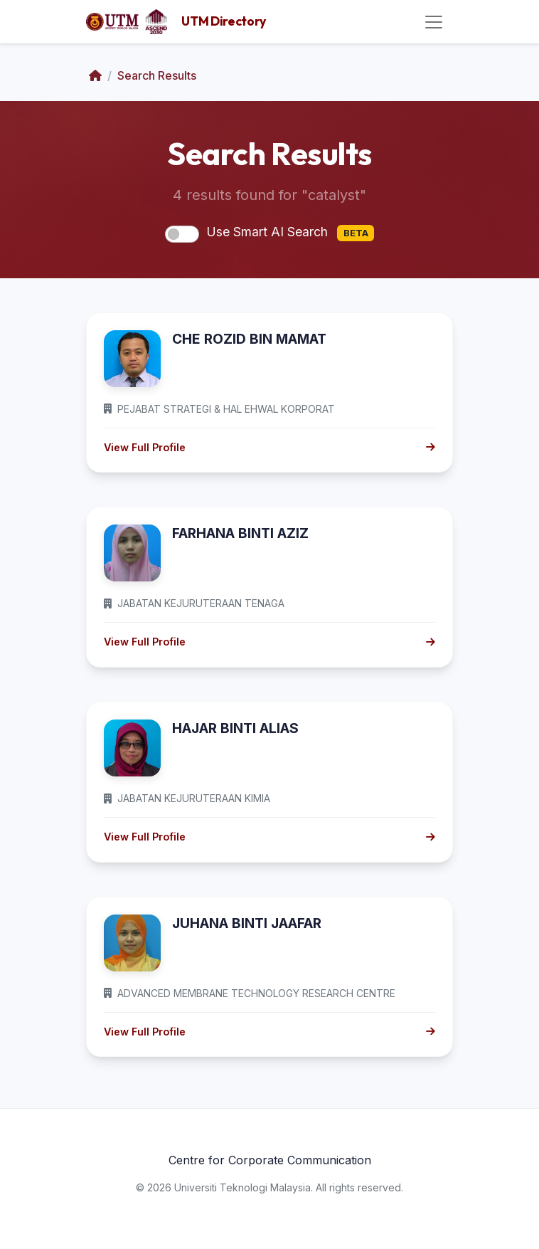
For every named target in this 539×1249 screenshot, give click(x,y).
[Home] (95, 75)
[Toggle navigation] (434, 22)
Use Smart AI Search (290, 232)
